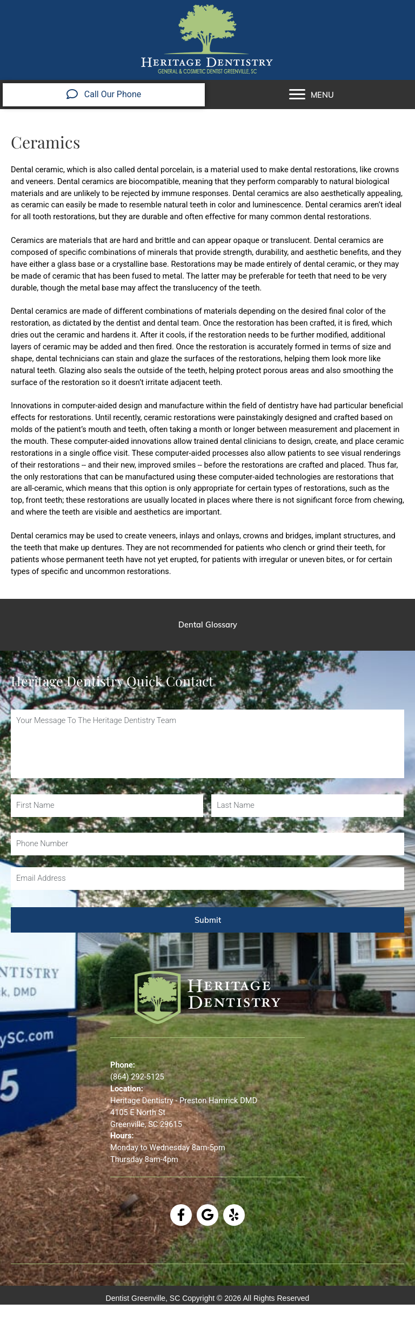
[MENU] (311, 94)
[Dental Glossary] (207, 624)
